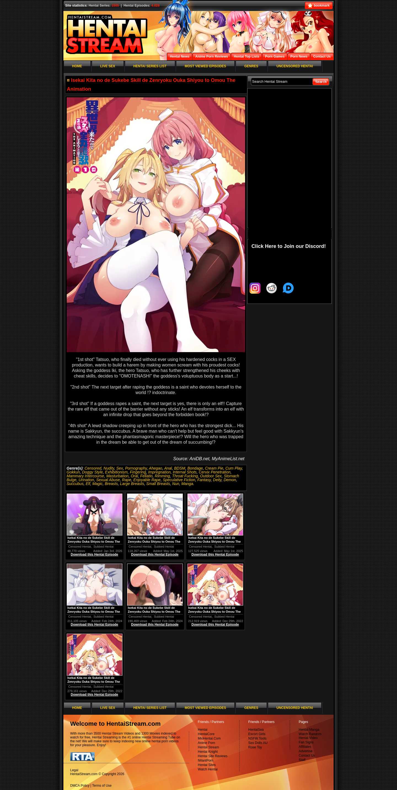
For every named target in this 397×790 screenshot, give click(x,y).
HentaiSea (256, 730)
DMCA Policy (80, 786)
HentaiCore (206, 734)
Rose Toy (255, 747)
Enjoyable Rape (147, 480)
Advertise (306, 751)
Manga (187, 483)
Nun (175, 483)
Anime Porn (206, 743)
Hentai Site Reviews (212, 756)
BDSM (179, 468)
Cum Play (233, 468)
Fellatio (146, 476)
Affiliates (305, 747)
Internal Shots (185, 472)
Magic (97, 483)
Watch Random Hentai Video (310, 736)
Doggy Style (92, 472)
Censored (93, 468)
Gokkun (73, 472)
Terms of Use (102, 786)
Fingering (138, 472)
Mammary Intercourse (85, 476)
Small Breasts (158, 483)
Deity (217, 480)
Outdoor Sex (211, 476)
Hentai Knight (208, 752)
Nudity (108, 468)
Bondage (195, 468)
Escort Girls (256, 734)
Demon (230, 480)
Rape (126, 480)
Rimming (162, 476)
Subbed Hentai (103, 546)
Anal (168, 468)
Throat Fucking (185, 476)
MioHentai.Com (209, 738)
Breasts (111, 483)
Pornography (136, 468)
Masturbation (117, 476)
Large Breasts (132, 483)
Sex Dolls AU (258, 743)
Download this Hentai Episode (94, 554)
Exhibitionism (116, 472)
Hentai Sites (207, 765)
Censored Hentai (79, 546)
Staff (302, 760)
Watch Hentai (208, 769)
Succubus (75, 483)
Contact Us (307, 755)
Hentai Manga (309, 730)
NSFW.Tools (257, 738)
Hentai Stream (208, 747)
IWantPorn (205, 760)
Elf (88, 483)
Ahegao (155, 468)
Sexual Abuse (108, 480)
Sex (119, 468)
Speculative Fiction (179, 480)
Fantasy (204, 480)
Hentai (203, 730)
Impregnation (159, 472)
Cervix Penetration (214, 472)
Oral (134, 476)
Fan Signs (306, 742)
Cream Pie (214, 468)
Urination (86, 480)
